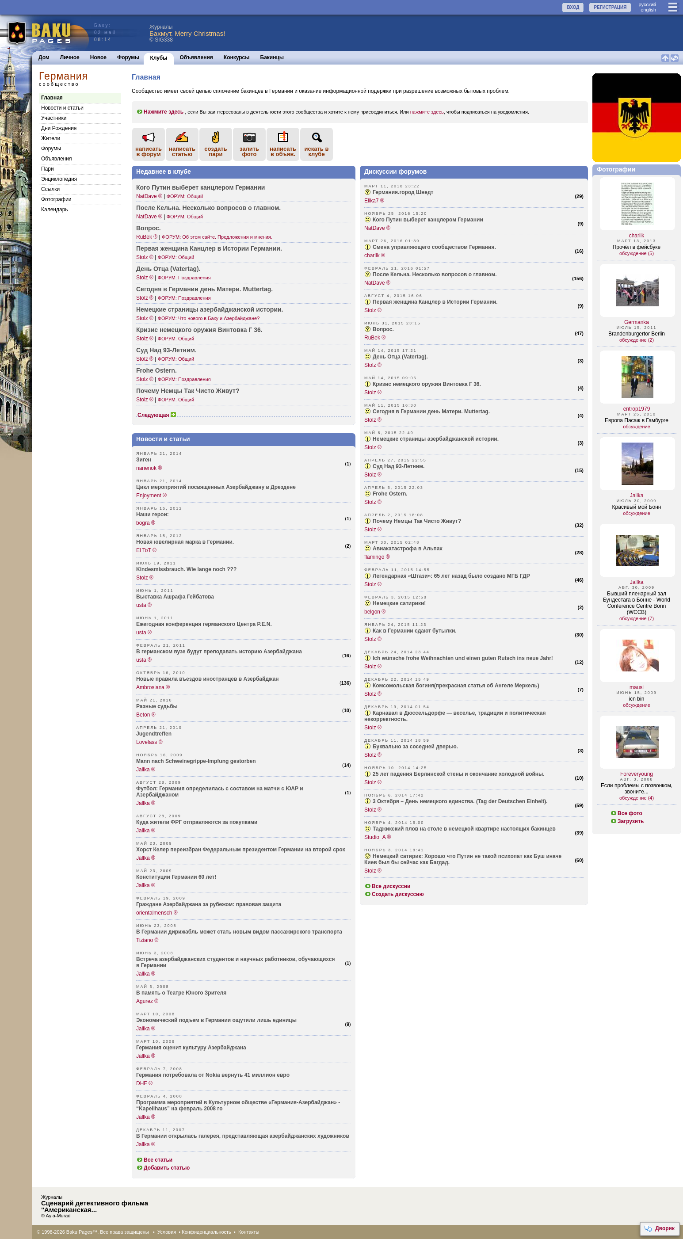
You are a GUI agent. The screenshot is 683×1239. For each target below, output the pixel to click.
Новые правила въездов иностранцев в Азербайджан (207, 679)
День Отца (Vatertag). (400, 357)
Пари (47, 169)
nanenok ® (149, 468)
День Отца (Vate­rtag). (168, 268)
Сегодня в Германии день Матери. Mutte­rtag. (204, 289)
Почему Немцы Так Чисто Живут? (187, 390)
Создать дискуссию (394, 894)
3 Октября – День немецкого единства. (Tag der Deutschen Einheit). (460, 801)
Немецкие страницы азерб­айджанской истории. (209, 309)
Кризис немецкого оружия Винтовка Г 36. (199, 329)
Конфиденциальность (206, 1232)
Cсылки (50, 189)
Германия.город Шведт (403, 192)
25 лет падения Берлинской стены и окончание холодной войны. (459, 774)
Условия (166, 1232)
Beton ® (146, 715)
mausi (637, 687)
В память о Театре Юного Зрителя (181, 993)
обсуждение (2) (636, 340)
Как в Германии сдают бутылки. (415, 631)
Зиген (143, 460)
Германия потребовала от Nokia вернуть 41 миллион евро (213, 1075)
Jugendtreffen (154, 734)
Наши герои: (152, 514)
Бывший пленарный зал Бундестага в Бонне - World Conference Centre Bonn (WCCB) (636, 603)
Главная (52, 98)
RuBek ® (146, 237)
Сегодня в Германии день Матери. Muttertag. (431, 411)
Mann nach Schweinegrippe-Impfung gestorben (196, 761)
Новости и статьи (62, 108)
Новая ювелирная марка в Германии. (185, 542)
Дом (44, 57)
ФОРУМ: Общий (185, 196)
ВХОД (573, 7)
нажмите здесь (427, 111)
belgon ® (374, 612)
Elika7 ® (374, 201)
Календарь (54, 209)
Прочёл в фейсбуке (637, 247)
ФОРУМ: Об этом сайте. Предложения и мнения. (217, 237)
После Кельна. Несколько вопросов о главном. (208, 207)
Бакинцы (272, 57)
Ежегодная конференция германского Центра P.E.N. (204, 624)
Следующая (156, 415)
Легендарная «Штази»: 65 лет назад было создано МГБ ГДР (451, 576)
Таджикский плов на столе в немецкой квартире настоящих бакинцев (464, 829)
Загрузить (627, 821)
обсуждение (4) (636, 798)
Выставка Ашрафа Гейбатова (175, 597)
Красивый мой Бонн (636, 507)
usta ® (144, 605)
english (648, 9)
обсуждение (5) (636, 253)
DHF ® (144, 1083)
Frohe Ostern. (156, 370)
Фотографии (56, 199)
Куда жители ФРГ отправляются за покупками (196, 822)
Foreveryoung (636, 774)
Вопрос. (148, 228)
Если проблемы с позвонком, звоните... (636, 788)
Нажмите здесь (159, 112)
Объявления (196, 57)
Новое (98, 57)
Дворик (659, 1229)
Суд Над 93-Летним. (398, 466)
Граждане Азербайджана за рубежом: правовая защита (208, 904)
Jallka (637, 495)
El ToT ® (146, 550)
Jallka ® (145, 769)
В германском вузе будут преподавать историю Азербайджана (219, 651)
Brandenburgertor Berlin (636, 334)
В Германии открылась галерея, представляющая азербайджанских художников (242, 1136)
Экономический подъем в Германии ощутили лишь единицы (216, 1020)
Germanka (636, 322)
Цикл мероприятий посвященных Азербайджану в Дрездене (216, 487)
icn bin (637, 699)
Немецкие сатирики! (399, 603)
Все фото (626, 813)
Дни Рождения (58, 128)
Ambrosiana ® (153, 687)
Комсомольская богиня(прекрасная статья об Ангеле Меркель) (456, 685)
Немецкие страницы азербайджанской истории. (436, 439)
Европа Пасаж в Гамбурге (636, 420)
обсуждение (636, 426)
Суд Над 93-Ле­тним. (166, 350)
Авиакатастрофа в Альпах (408, 548)
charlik (637, 236)
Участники (53, 118)
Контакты (248, 1232)
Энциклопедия (59, 179)
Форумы (128, 57)
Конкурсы (237, 57)
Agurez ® (147, 1001)
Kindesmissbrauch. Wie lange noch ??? (186, 569)
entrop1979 (636, 409)
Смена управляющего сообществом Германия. (434, 247)
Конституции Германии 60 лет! (176, 877)
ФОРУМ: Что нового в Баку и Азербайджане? (209, 318)
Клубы (158, 58)
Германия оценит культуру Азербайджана (191, 1048)
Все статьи (154, 1160)
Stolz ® (144, 257)
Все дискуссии (387, 886)
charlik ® (374, 255)
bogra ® (145, 523)
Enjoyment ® (151, 495)
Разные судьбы (157, 706)
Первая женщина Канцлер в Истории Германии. (209, 248)
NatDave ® (149, 196)
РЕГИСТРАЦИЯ (610, 7)
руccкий (647, 4)
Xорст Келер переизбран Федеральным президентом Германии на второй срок (240, 849)
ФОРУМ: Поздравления (184, 277)
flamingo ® (377, 557)
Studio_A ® (377, 837)
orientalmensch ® (157, 913)
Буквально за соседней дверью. (415, 746)
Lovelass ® (149, 742)
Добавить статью (163, 1168)
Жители (50, 138)
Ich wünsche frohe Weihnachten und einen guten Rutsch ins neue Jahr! (463, 658)
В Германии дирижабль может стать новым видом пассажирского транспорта (239, 932)
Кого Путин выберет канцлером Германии (200, 187)
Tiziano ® (147, 940)
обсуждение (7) (636, 618)
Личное (70, 57)
